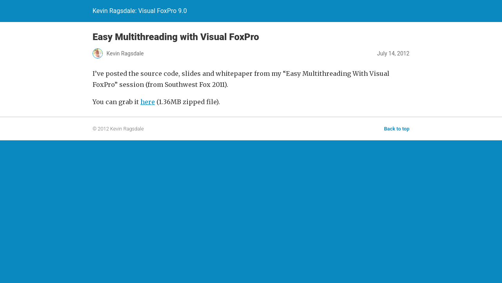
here (147, 102)
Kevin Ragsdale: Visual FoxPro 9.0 (140, 11)
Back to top (396, 129)
